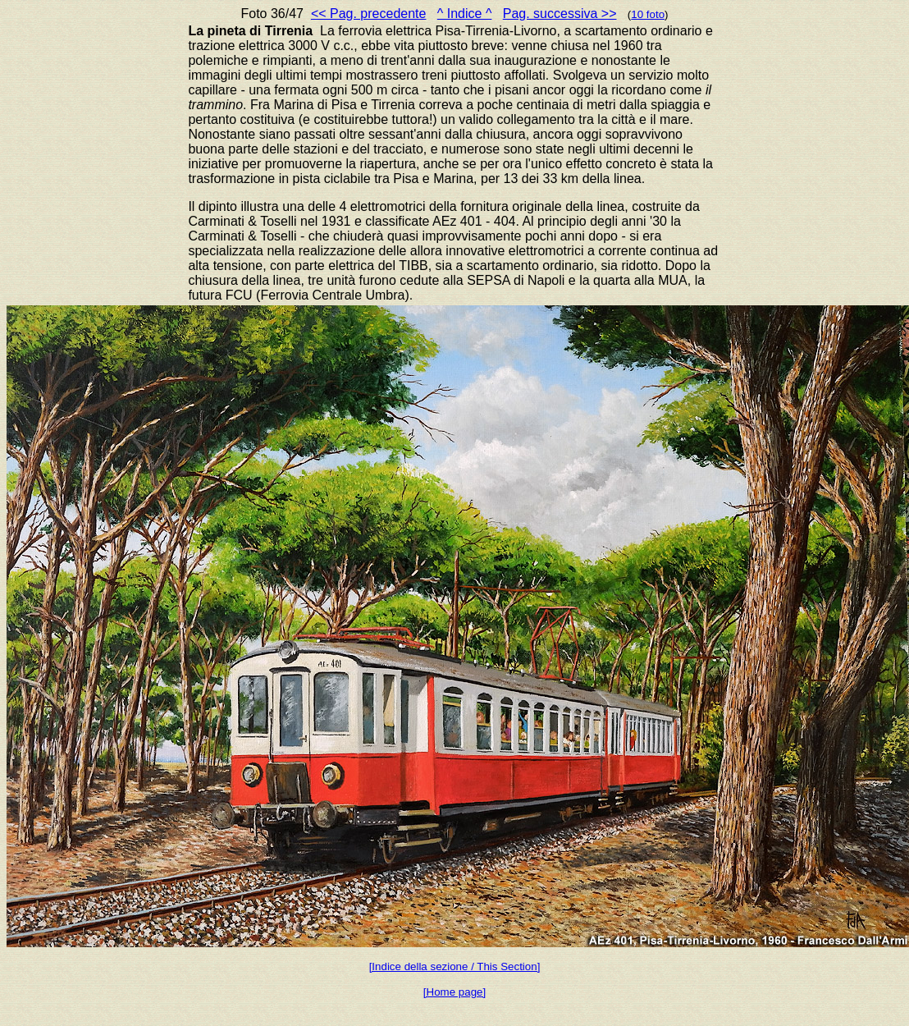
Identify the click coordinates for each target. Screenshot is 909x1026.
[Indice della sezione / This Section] (455, 966)
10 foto (648, 14)
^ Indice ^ (464, 14)
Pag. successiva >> (560, 14)
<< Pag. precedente (369, 14)
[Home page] (454, 992)
